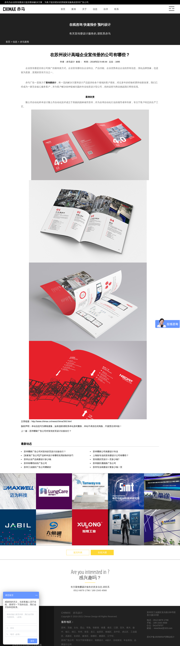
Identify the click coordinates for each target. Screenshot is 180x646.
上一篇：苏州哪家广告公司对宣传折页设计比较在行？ (46, 431)
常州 (80, 632)
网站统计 (170, 637)
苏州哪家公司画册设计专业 (105, 451)
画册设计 (99, 640)
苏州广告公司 (82, 2)
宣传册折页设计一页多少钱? (106, 459)
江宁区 (110, 636)
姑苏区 (100, 632)
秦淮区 (85, 636)
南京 (109, 627)
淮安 (86, 632)
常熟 (88, 627)
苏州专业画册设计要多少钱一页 (107, 467)
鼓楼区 (94, 636)
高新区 (68, 636)
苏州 (63, 627)
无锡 (70, 627)
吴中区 (117, 632)
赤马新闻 (24, 41)
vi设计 (108, 640)
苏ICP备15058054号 (156, 637)
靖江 (74, 632)
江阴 (116, 627)
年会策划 (128, 640)
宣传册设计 (20, 2)
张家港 (96, 627)
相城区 (108, 632)
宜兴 (122, 627)
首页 (8, 41)
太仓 (76, 627)
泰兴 (128, 627)
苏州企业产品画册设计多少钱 (37, 459)
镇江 (67, 632)
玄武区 (77, 636)
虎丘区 (125, 632)
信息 (15, 41)
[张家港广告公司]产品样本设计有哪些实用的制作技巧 (48, 455)
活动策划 (117, 640)
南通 (103, 627)
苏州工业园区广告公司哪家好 (37, 467)
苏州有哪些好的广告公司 (35, 463)
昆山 (82, 627)
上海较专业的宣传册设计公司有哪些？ (111, 455)
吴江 (93, 632)
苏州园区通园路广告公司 (104, 463)
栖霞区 (102, 636)
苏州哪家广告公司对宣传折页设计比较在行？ (45, 451)
